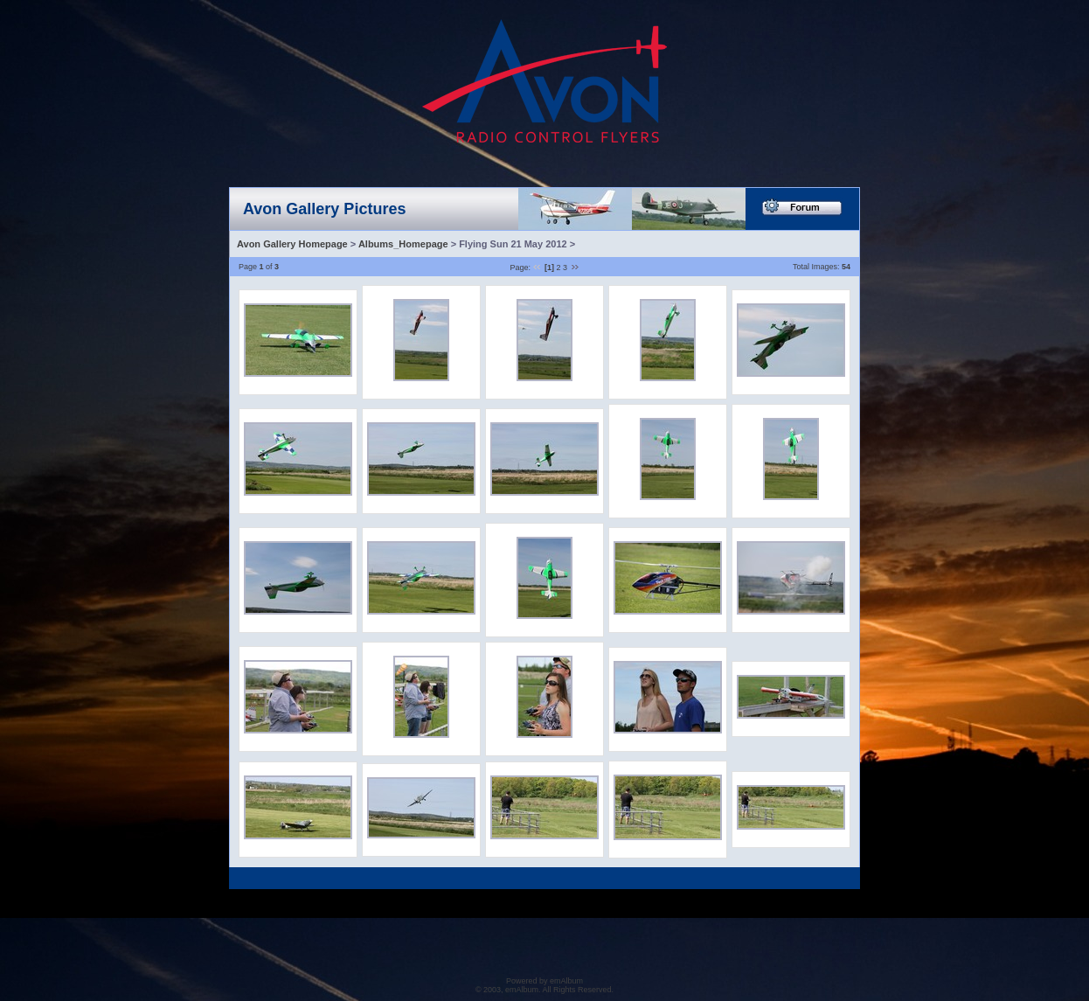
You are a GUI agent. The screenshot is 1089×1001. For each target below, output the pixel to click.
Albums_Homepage (403, 244)
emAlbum (566, 981)
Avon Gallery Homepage (292, 244)
